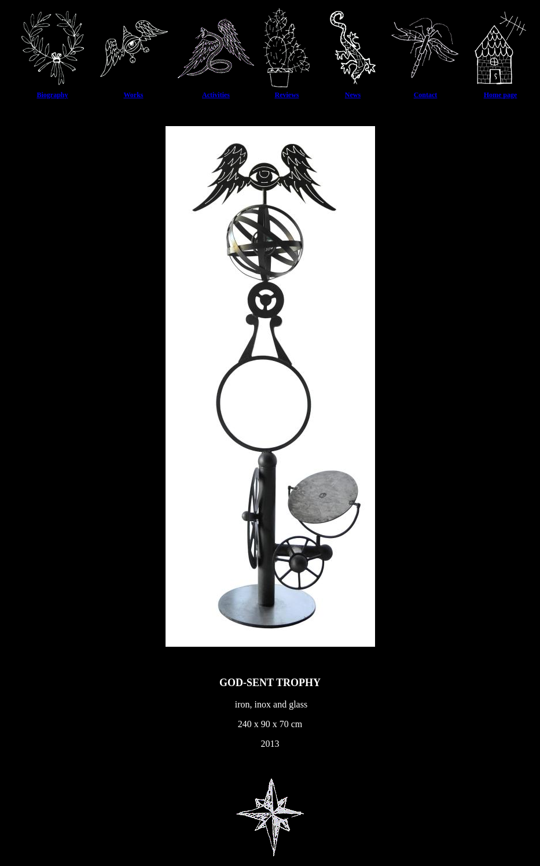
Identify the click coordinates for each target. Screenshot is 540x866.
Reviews (287, 95)
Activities (216, 95)
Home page (500, 95)
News (353, 95)
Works (133, 95)
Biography (52, 95)
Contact (426, 95)
